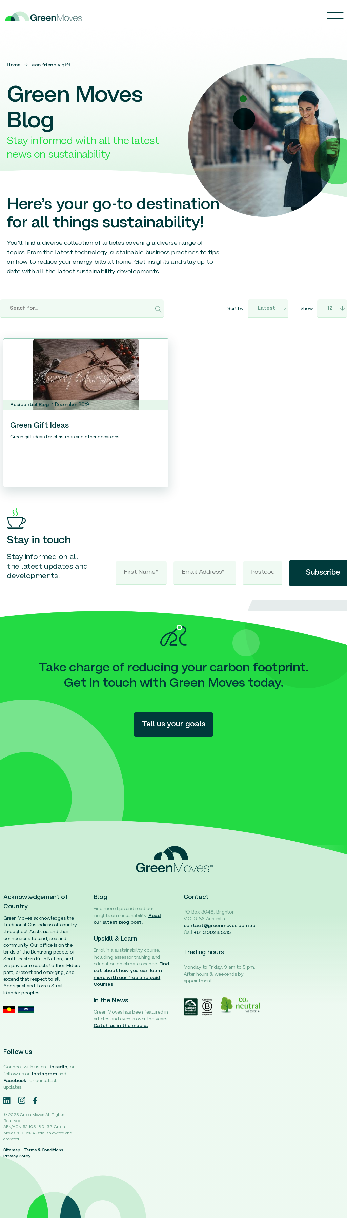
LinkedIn (57, 1067)
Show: (307, 309)
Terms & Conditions (43, 1150)
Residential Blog (29, 404)
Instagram (44, 1074)
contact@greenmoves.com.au (220, 926)
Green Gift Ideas (39, 426)
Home (14, 65)
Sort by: (235, 309)
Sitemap (11, 1150)
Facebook (14, 1081)
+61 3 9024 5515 (212, 932)
